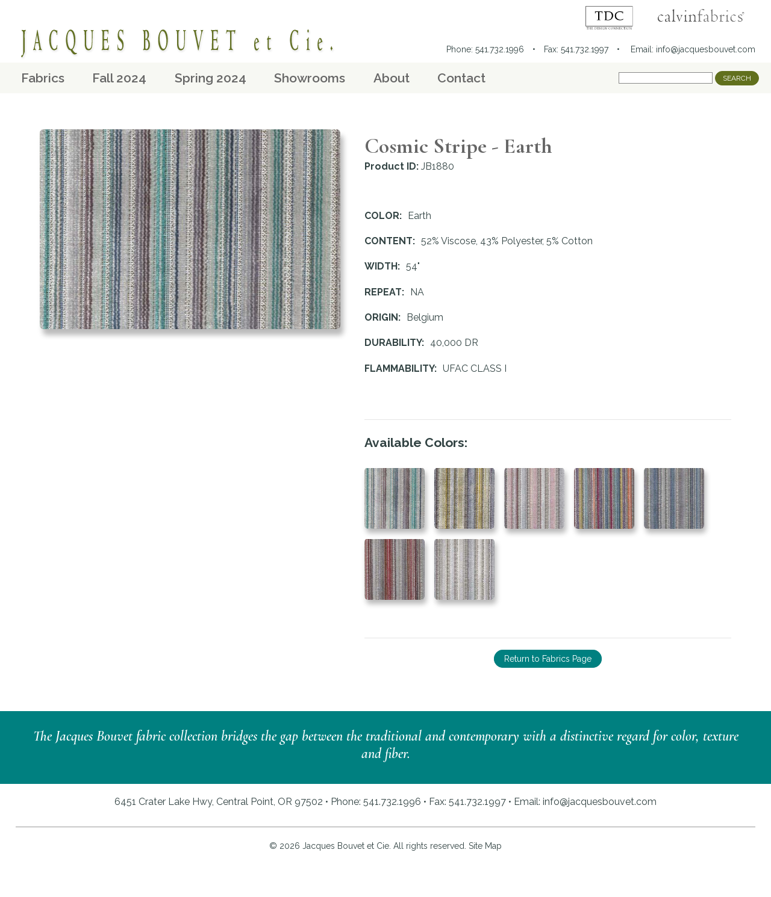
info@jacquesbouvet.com (705, 49)
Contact (461, 77)
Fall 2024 (119, 77)
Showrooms (309, 77)
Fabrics (42, 77)
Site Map (485, 846)
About (391, 77)
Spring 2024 (210, 77)
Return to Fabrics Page (548, 659)
